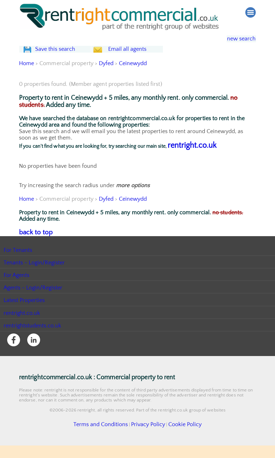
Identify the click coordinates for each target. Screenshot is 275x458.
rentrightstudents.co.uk (33, 339)
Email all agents (140, 56)
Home (26, 77)
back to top (33, 246)
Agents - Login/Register (33, 301)
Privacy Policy (145, 437)
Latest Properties (24, 314)
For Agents (17, 289)
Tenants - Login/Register (35, 276)
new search (236, 38)
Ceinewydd (133, 77)
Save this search (62, 56)
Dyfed (106, 77)
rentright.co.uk (192, 159)
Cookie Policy (176, 437)
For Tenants (18, 263)
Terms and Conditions (106, 437)
